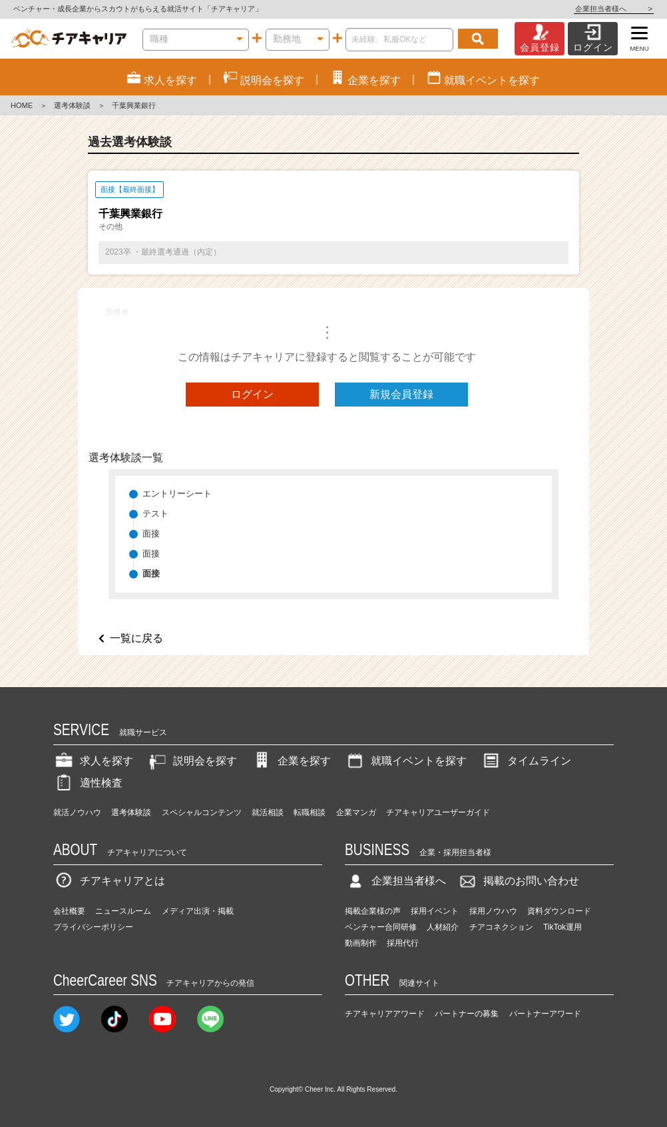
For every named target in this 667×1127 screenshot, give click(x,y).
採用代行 (403, 943)
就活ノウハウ (77, 812)
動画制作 (361, 943)
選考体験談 (72, 105)
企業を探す (291, 760)
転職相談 (310, 812)
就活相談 (268, 812)
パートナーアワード (545, 1013)
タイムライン (526, 760)
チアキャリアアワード (385, 1013)
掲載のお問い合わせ (518, 880)
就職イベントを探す (405, 760)
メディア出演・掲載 (198, 911)
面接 (151, 534)
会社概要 (69, 911)
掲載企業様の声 (373, 911)
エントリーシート (177, 494)
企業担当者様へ (613, 9)
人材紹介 (443, 927)
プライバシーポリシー (93, 927)
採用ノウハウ (493, 911)
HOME (22, 105)
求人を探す (93, 760)
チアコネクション (501, 927)
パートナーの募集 (467, 1013)
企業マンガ (356, 812)
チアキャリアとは (109, 880)
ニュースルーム (123, 911)
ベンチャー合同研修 (381, 927)
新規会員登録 (401, 394)
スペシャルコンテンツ (202, 812)
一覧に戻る (136, 638)
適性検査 (87, 782)
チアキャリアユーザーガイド (438, 812)
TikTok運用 (562, 927)
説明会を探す (191, 760)
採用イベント (435, 911)
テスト (155, 514)
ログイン (252, 394)
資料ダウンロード (559, 911)
